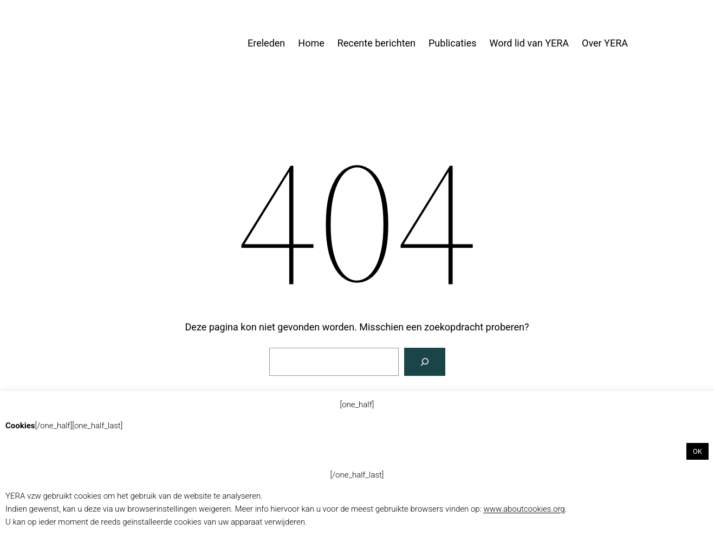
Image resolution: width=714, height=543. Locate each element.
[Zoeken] (424, 362)
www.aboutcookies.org (523, 509)
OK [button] (697, 451)
